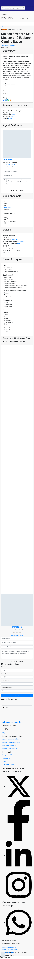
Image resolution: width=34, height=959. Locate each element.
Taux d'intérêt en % (6, 688)
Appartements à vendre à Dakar (11, 742)
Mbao (10, 118)
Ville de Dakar (6, 758)
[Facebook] (4, 100)
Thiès (4, 761)
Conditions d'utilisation (9, 947)
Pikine (12, 116)
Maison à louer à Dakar (9, 745)
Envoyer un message (17, 190)
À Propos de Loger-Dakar (13, 722)
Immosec (7, 159)
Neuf (18, 243)
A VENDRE (21, 241)
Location (7, 704)
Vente (6, 707)
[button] (17, 704)
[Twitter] (5, 100)
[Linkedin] (7, 100)
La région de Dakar (7, 755)
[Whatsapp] (8, 100)
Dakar (13, 115)
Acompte (3, 674)
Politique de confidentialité (10, 949)
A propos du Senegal (8, 764)
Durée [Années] (5, 681)
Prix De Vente (5, 667)
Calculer (17, 695)
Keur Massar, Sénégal (8, 45)
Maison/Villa (7, 207)
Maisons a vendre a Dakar (9, 748)
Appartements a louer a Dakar (11, 739)
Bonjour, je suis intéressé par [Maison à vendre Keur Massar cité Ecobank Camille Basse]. (17, 182)
